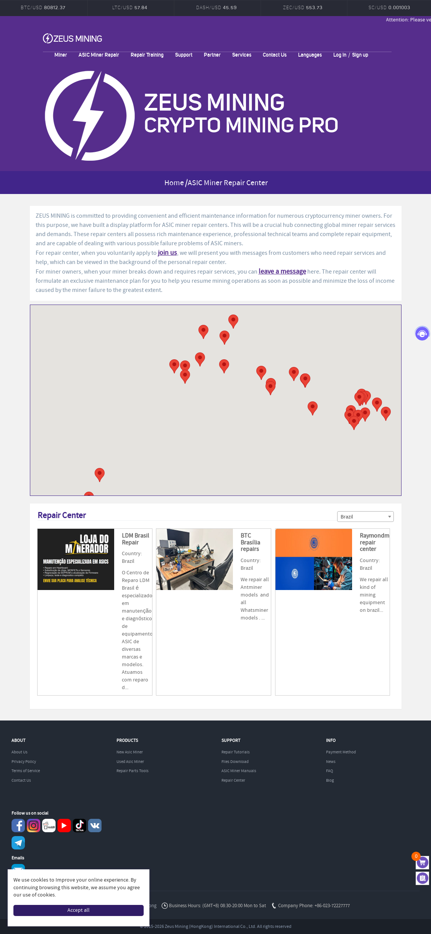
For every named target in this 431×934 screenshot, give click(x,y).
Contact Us (275, 54)
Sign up (360, 54)
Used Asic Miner (130, 761)
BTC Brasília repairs (250, 542)
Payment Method (341, 752)
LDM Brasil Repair (135, 539)
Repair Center (233, 780)
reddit (49, 825)
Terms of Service (25, 771)
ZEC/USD (303, 7)
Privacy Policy (23, 761)
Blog (330, 780)
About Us (19, 752)
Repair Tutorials (235, 752)
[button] (261, 373)
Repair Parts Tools (132, 771)
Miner (60, 54)
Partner (212, 54)
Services (241, 54)
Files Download (235, 761)
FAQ (329, 771)
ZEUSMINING (72, 38)
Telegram (18, 842)
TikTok (79, 825)
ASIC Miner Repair (99, 54)
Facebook (18, 825)
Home (174, 183)
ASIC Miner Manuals (238, 771)
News (331, 761)
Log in (339, 54)
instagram (33, 825)
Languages (310, 54)
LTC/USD (129, 7)
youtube (64, 825)
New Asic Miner (129, 752)
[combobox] (365, 516)
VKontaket (95, 825)
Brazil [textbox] (347, 516)
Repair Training (147, 54)
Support (183, 54)
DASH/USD (216, 7)
